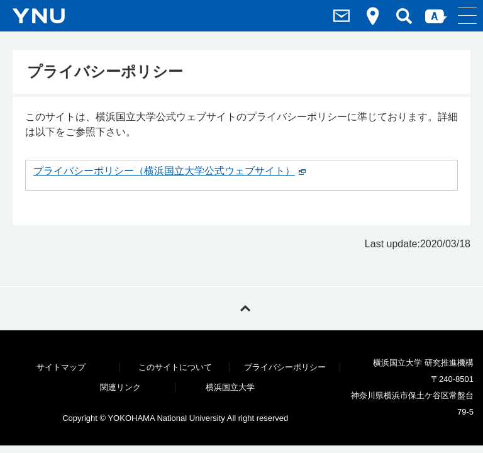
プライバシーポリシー (285, 367)
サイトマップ (61, 367)
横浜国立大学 (230, 387)
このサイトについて (175, 367)
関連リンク (120, 387)
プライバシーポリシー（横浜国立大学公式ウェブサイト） (164, 170)
